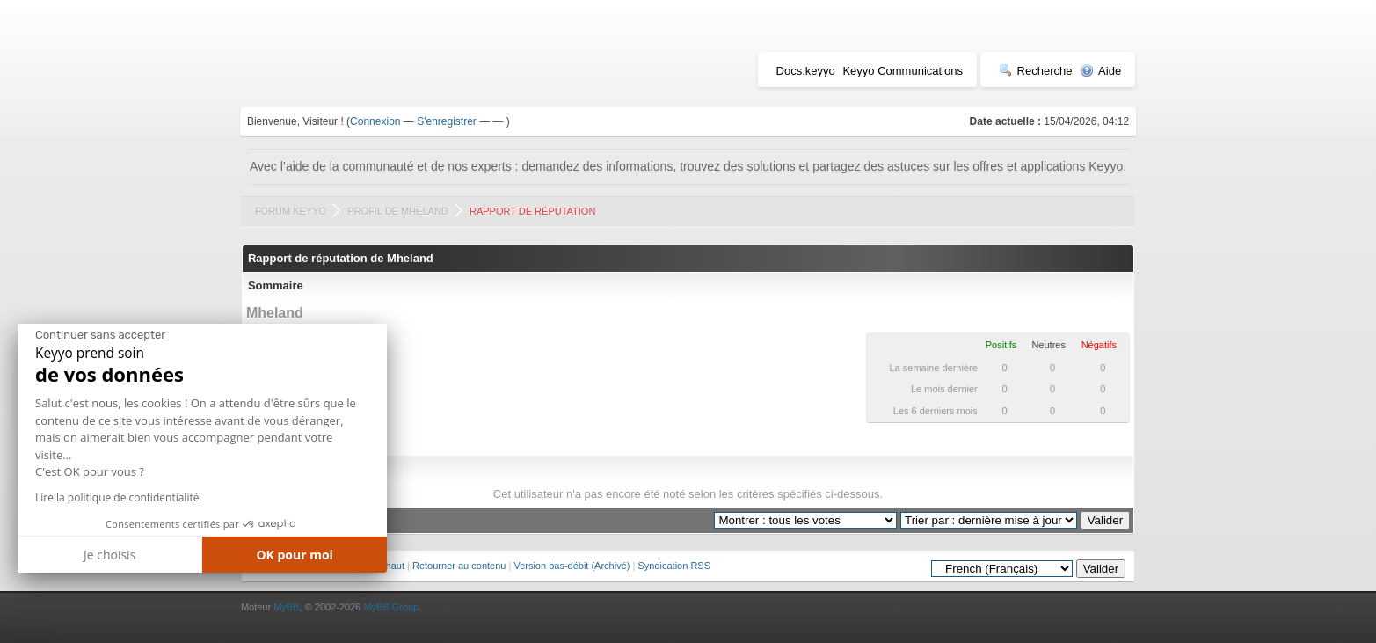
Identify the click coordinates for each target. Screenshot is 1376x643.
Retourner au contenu (459, 565)
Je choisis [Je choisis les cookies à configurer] (109, 554)
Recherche (1036, 70)
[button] (30, 635)
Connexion (375, 121)
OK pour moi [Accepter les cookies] (294, 554)
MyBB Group (391, 607)
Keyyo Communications (902, 70)
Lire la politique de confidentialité (117, 497)
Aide (1100, 70)
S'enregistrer (447, 121)
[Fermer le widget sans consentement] (100, 335)
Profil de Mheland (397, 211)
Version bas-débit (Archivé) (571, 565)
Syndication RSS (673, 565)
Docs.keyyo (805, 70)
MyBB (286, 607)
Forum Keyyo (290, 211)
